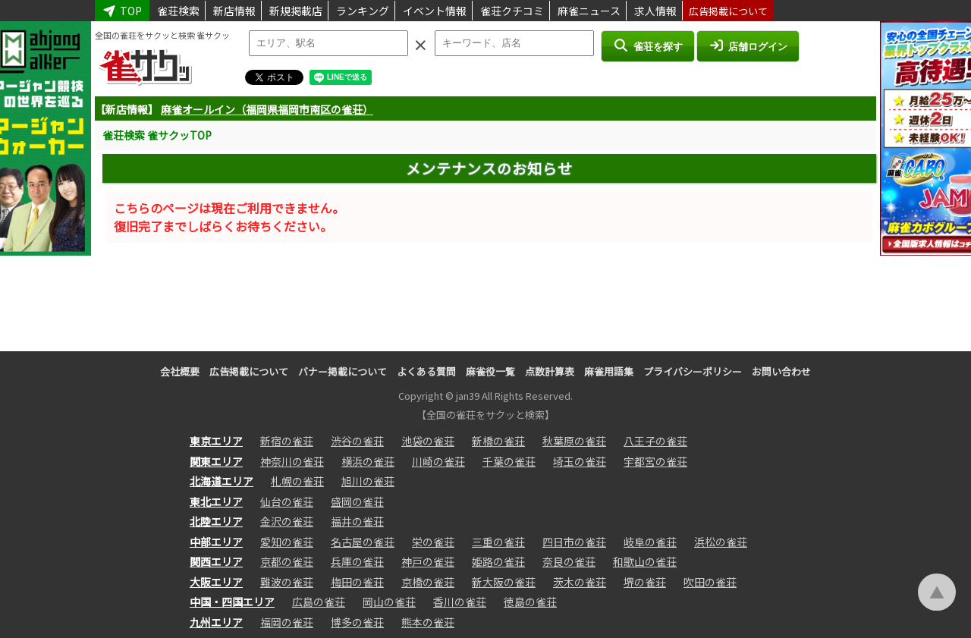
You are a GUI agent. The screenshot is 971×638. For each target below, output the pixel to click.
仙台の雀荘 (286, 501)
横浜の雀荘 (367, 461)
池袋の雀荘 (427, 440)
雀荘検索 (178, 10)
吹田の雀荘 (710, 581)
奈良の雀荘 (568, 561)
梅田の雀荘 (357, 581)
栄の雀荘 (433, 541)
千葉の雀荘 (509, 461)
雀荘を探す (647, 45)
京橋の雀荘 (427, 581)
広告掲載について (728, 11)
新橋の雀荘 (498, 440)
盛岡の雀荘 (357, 501)
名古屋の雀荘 (362, 541)
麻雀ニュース (589, 10)
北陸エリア (216, 521)
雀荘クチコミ (512, 10)
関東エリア (216, 461)
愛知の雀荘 (286, 541)
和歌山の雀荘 (645, 561)
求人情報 (655, 10)
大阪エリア (216, 581)
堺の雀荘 (645, 581)
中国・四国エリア (232, 601)
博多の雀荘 (357, 622)
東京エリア (216, 440)
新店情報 (234, 10)
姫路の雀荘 (498, 561)
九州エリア (216, 622)
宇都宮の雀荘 (655, 461)
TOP (122, 10)
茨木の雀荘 (579, 581)
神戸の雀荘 (427, 561)
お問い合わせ (781, 371)
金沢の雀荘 (286, 521)
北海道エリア (221, 481)
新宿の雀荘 (286, 440)
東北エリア (216, 501)
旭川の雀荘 (367, 481)
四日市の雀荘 (574, 541)
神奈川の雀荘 (292, 461)
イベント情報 (435, 10)
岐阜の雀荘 (650, 541)
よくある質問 (426, 371)
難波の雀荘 (286, 581)
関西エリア (216, 561)
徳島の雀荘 (530, 601)
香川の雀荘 (459, 601)
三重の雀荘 (498, 541)
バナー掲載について (342, 371)
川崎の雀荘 (438, 461)
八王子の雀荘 (655, 440)
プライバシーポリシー (692, 371)
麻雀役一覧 (490, 371)
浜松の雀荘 (720, 541)
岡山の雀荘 (389, 601)
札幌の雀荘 (297, 481)
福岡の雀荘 (286, 622)
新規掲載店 (295, 10)
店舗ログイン (748, 45)
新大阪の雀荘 (504, 581)
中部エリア (216, 541)
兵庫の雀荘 (357, 561)
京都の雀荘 (286, 561)
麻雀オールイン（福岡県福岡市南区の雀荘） (267, 109)
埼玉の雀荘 (579, 461)
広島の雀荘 (318, 601)
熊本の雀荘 (427, 622)
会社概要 (180, 371)
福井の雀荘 (357, 521)
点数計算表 (549, 371)
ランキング (362, 10)
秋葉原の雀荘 (574, 440)
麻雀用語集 (608, 371)
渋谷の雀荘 (357, 440)
